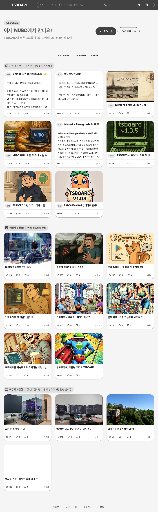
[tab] (64, 55)
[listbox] (73, 5)
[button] (60, 5)
